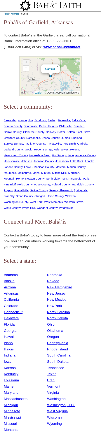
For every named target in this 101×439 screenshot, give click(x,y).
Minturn (45, 172)
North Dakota (57, 318)
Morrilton (73, 172)
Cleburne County (33, 132)
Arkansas (15, 14)
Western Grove (73, 201)
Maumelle (10, 172)
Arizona (10, 287)
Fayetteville (54, 143)
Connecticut (13, 312)
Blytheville (65, 126)
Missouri (10, 424)
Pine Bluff (10, 184)
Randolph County (83, 184)
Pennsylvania (57, 343)
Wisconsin (55, 417)
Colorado (11, 306)
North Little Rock (56, 178)
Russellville (21, 190)
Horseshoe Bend (39, 155)
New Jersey (56, 293)
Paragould (75, 178)
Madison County (44, 166)
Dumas (65, 137)
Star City (9, 196)
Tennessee (55, 368)
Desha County (50, 137)
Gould (28, 149)
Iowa (7, 362)
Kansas (10, 368)
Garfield (50, 68)
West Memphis (53, 201)
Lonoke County (13, 166)
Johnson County (44, 161)
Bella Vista (78, 120)
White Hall (28, 207)
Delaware (11, 318)
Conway (51, 132)
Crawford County (14, 137)
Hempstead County (16, 155)
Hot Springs (59, 155)
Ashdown (40, 120)
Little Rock (76, 161)
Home (6, 14)
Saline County (39, 190)
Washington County (16, 201)
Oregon (53, 337)
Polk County (24, 184)
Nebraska (54, 275)
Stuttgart (39, 196)
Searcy (53, 190)
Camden (79, 126)
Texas (51, 374)
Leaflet (38, 92)
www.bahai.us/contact (61, 47)
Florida (9, 324)
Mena (35, 172)
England (77, 137)
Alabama (11, 275)
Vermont (53, 386)
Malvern (60, 166)
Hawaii (9, 337)
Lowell (28, 166)
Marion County (76, 166)
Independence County (82, 155)
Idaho (8, 343)
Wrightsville (66, 207)
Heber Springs (43, 149)
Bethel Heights (48, 126)
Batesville (64, 120)
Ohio (51, 324)
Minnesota (12, 411)
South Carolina (58, 355)
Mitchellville (59, 172)
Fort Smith (69, 143)
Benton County (13, 126)
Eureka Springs (13, 143)
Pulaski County (61, 184)
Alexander (10, 120)
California (11, 299)
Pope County (42, 184)
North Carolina (58, 312)
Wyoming (54, 424)
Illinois (9, 349)
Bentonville (31, 126)
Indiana (9, 355)
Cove (87, 132)
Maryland (11, 392)
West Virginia (57, 411)
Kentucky (11, 374)
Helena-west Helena (66, 149)
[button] (50, 76)
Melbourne (24, 172)
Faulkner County (35, 143)
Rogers (8, 190)
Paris (86, 178)
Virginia (53, 392)
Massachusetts (15, 399)
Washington (56, 399)
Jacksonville (12, 161)
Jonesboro (62, 161)
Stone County (24, 196)
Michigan (11, 405)
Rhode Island (57, 349)
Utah (51, 380)
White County (12, 207)
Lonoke (89, 161)
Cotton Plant (74, 132)
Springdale (80, 190)
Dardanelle (33, 137)
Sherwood (65, 190)
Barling (52, 120)
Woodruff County (47, 207)
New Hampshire (59, 287)
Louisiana (11, 380)
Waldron (70, 196)
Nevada (53, 281)
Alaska (9, 281)
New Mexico (56, 299)
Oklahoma (55, 331)
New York (54, 306)
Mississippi (12, 417)
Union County (55, 196)
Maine (8, 386)
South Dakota (57, 362)
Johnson (26, 161)
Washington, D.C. (61, 405)
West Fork (36, 201)
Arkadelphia (25, 120)
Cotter (61, 132)
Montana (11, 430)
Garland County (13, 149)
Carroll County (13, 132)
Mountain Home (14, 178)
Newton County (34, 178)
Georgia (10, 331)
